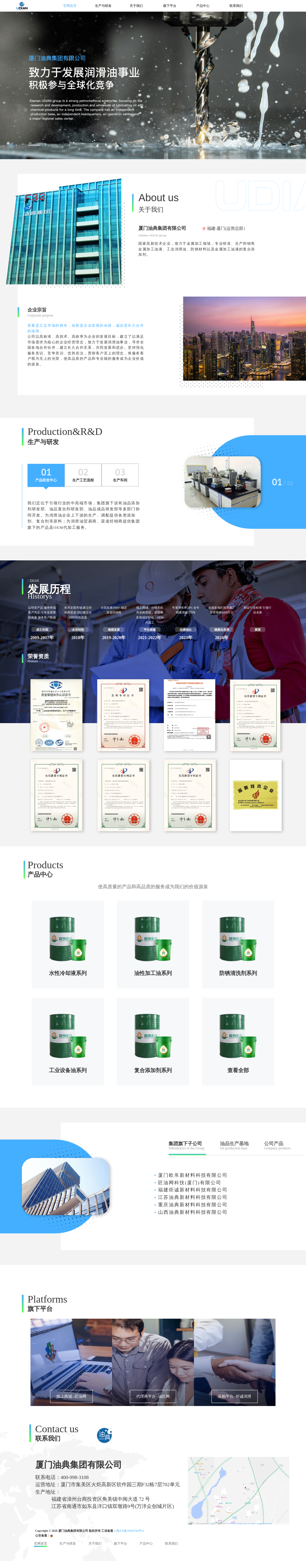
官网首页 (69, 5)
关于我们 (136, 5)
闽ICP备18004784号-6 (130, 1530)
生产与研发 (103, 5)
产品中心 (202, 5)
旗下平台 (169, 5)
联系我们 (236, 5)
